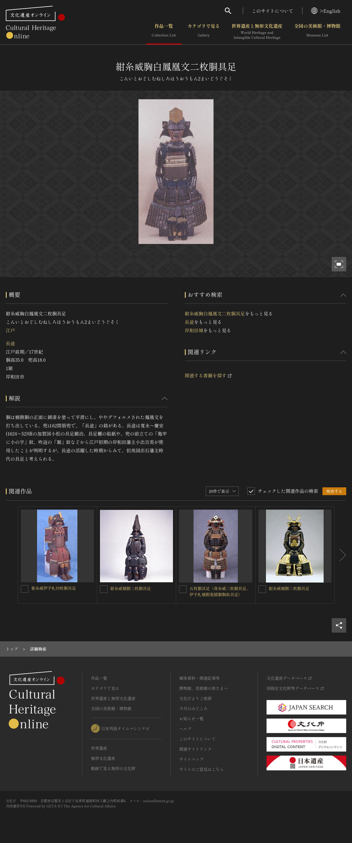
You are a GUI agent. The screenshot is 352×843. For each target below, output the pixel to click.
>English (325, 10)
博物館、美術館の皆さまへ (203, 688)
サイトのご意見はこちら (201, 769)
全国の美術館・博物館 (317, 31)
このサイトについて (272, 10)
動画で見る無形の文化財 (113, 768)
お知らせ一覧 (191, 718)
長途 (10, 343)
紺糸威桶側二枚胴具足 (130, 588)
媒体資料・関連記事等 (199, 678)
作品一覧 (164, 31)
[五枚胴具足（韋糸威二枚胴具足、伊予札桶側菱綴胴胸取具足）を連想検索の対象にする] (183, 589)
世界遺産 (99, 748)
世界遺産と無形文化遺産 (256, 31)
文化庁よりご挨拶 (195, 698)
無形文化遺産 (103, 758)
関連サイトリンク (195, 749)
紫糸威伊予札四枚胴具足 (53, 588)
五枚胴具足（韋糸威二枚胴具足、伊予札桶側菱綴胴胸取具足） (219, 591)
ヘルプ (185, 729)
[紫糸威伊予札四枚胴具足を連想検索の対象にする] (24, 589)
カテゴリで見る (203, 31)
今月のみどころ (193, 708)
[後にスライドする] (340, 555)
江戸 (10, 330)
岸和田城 (194, 330)
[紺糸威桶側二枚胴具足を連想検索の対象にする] (103, 589)
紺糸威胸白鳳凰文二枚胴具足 (215, 313)
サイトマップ (191, 759)
